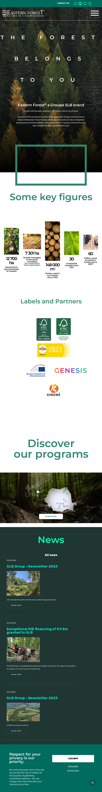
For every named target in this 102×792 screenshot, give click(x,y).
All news (51, 555)
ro (85, 3)
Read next (16, 605)
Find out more (73, 770)
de (89, 3)
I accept (73, 758)
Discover (51, 516)
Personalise (73, 766)
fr (75, 3)
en (80, 3)
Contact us (63, 3)
